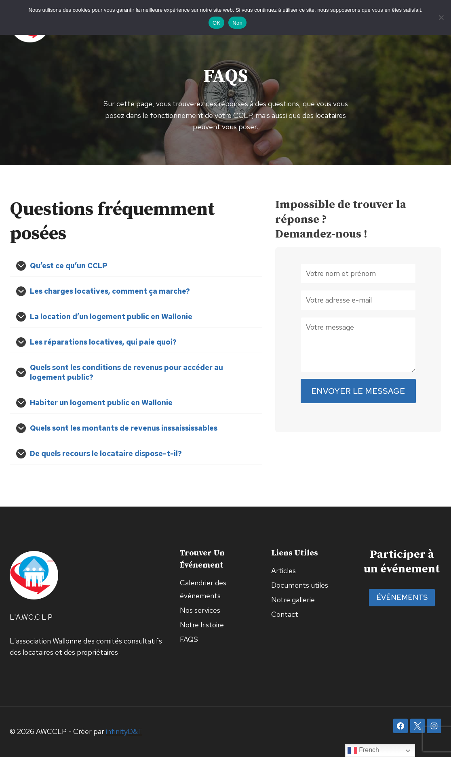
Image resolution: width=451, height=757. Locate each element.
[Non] (441, 17)
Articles (283, 570)
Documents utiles (299, 585)
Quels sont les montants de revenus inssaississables (123, 428)
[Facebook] (400, 726)
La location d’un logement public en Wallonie (111, 316)
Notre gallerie (293, 599)
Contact (284, 614)
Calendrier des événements (203, 589)
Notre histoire (202, 624)
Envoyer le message (358, 391)
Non (237, 23)
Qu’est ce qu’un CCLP (68, 265)
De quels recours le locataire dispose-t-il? (106, 453)
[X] (417, 726)
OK (216, 23)
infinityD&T (124, 731)
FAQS (189, 639)
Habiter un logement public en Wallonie (101, 402)
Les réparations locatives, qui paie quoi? (103, 342)
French (363, 750)
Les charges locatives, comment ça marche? (110, 291)
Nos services (200, 610)
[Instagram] (434, 726)
